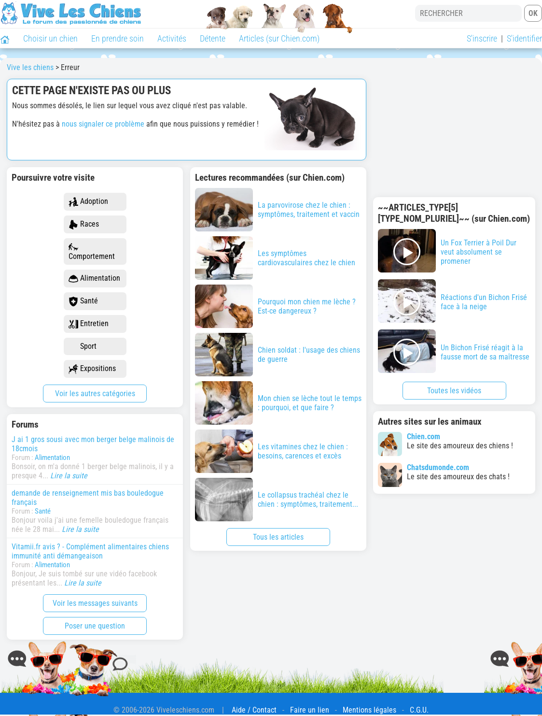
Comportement (92, 251)
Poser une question (95, 625)
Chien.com (423, 436)
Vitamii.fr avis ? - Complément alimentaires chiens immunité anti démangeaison (90, 551)
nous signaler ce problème (103, 124)
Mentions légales (369, 710)
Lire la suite (68, 475)
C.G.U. (419, 710)
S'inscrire (482, 38)
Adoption (88, 202)
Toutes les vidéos (454, 390)
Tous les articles (278, 537)
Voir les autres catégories (95, 393)
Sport (83, 347)
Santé (83, 301)
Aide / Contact (254, 710)
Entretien (89, 324)
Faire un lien (309, 710)
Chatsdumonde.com (438, 467)
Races (84, 224)
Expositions (92, 369)
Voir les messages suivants (95, 603)
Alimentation (94, 278)
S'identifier (524, 38)
